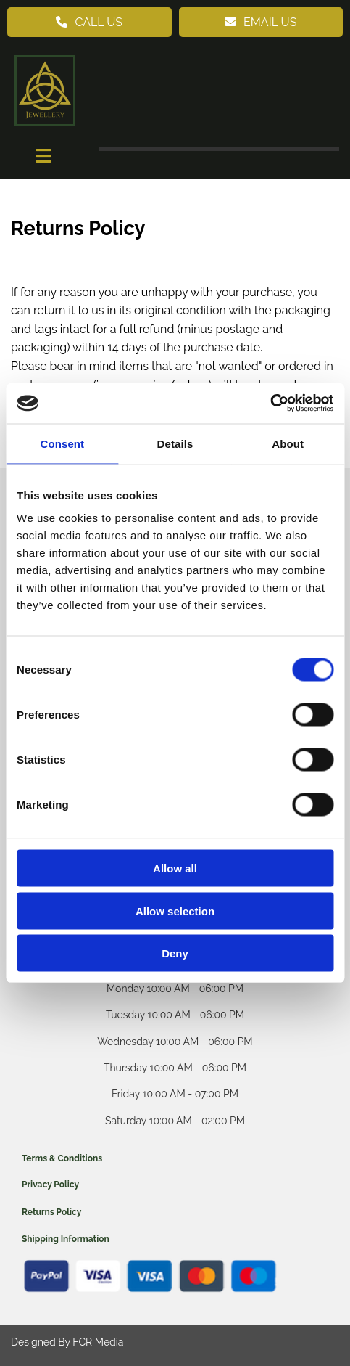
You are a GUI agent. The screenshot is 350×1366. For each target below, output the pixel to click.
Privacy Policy (50, 1184)
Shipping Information (65, 1239)
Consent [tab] (62, 443)
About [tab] (288, 443)
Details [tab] (175, 443)
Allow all (175, 868)
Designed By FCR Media (67, 1342)
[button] (89, 22)
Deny (175, 953)
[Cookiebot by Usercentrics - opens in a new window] (270, 403)
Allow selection (175, 910)
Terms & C (43, 1158)
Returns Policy (51, 1212)
